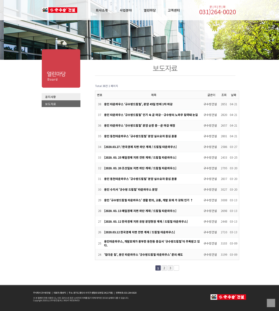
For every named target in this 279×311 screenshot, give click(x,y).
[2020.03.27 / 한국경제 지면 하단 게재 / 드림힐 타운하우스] (140, 147)
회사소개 (102, 10)
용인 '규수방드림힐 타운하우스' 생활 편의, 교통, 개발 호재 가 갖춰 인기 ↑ (148, 200)
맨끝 (176, 268)
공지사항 (50, 97)
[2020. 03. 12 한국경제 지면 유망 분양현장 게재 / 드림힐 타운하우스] (146, 221)
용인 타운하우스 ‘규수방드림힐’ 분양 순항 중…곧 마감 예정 (139, 125)
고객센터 (174, 10)
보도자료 (50, 104)
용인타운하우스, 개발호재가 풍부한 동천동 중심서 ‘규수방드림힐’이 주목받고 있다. (152, 243)
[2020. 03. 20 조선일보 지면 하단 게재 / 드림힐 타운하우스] (140, 168)
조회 (224, 95)
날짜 (233, 95)
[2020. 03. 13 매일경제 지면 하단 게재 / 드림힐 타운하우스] (140, 211)
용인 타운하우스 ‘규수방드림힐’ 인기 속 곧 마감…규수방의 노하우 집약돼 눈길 (151, 115)
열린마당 (150, 10)
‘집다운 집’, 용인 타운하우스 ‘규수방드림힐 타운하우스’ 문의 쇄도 (143, 254)
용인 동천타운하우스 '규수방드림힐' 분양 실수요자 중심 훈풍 (140, 136)
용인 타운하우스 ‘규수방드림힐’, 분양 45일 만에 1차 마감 (138, 104)
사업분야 (126, 10)
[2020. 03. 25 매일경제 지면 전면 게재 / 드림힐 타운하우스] (140, 157)
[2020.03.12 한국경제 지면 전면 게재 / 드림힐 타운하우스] (140, 232)
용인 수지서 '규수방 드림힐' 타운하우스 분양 (130, 189)
